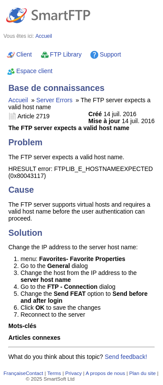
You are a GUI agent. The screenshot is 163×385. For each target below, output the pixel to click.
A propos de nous (105, 373)
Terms (54, 373)
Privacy (73, 373)
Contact (34, 373)
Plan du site (142, 373)
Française (14, 373)
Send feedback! (126, 356)
